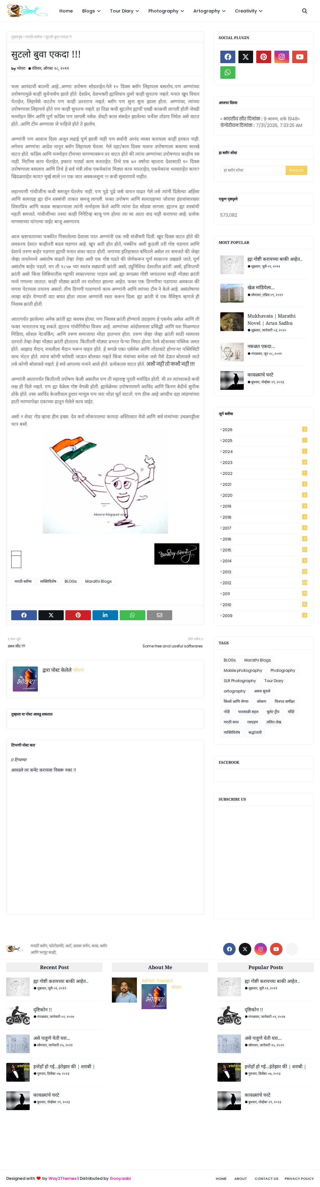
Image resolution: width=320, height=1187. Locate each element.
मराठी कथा (231, 722)
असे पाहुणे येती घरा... (51, 1038)
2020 (264, 495)
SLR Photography (240, 680)
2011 (264, 594)
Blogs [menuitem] (88, 11)
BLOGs (71, 581)
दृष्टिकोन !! (42, 1009)
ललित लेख (274, 722)
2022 (264, 473)
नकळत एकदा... (261, 346)
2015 (264, 550)
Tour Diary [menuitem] (121, 11)
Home (221, 1178)
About (240, 1178)
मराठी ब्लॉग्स (33, 36)
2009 (264, 616)
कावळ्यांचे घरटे (260, 374)
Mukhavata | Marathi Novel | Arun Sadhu (272, 319)
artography (235, 691)
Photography (283, 670)
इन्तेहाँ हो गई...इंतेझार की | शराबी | (64, 1066)
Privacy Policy (299, 1178)
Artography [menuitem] (206, 11)
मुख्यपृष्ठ (16, 36)
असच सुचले (262, 691)
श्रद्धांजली (255, 732)
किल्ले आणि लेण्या (236, 701)
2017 (264, 528)
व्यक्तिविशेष (48, 581)
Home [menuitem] (66, 11)
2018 (264, 517)
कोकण (261, 701)
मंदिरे (291, 711)
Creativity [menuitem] (246, 11)
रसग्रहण (252, 722)
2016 (264, 539)
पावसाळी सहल (248, 711)
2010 (264, 605)
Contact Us (266, 1178)
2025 (264, 441)
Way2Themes (62, 1178)
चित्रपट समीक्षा (285, 701)
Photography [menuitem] (163, 11)
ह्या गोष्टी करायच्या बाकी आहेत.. (275, 259)
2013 (264, 572)
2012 (264, 583)
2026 (264, 430)
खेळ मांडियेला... (261, 287)
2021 (264, 484)
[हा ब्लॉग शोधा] (253, 170)
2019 (264, 506)
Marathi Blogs (98, 581)
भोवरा (21, 68)
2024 (264, 452)
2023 (264, 462)
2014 (264, 561)
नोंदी (227, 711)
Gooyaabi (120, 1178)
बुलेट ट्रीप (273, 711)
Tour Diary (273, 680)
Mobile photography (243, 670)
